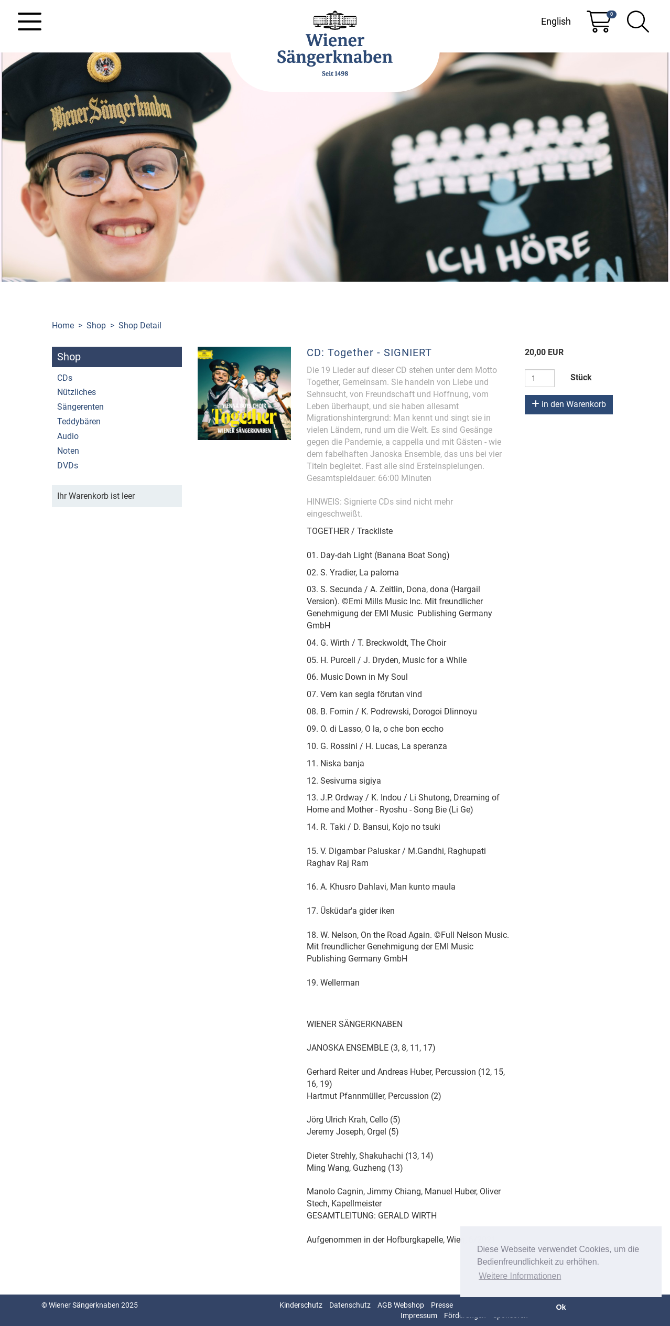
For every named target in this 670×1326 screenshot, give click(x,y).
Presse (442, 1305)
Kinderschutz (300, 1305)
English (556, 21)
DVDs (67, 465)
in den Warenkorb (569, 404)
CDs (64, 378)
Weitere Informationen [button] (520, 1275)
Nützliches (76, 392)
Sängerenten (80, 407)
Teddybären (79, 421)
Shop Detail (139, 325)
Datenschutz (350, 1305)
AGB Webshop (400, 1305)
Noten (68, 451)
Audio (68, 436)
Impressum (419, 1315)
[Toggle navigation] (29, 21)
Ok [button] (561, 1307)
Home (63, 325)
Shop (96, 325)
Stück (581, 377)
